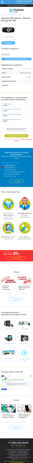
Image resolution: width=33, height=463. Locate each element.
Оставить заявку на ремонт (16, 135)
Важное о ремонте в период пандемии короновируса (24, 415)
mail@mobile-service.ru (18, 172)
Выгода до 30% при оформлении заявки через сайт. (24, 287)
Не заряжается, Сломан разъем (12, 109)
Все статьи (16, 427)
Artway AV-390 (27, 68)
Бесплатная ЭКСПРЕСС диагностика (6, 287)
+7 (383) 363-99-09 (23, 1)
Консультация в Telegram (12, 174)
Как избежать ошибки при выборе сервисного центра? (8, 415)
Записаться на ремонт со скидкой (16, 59)
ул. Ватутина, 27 (9, 165)
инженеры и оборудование (25, 215)
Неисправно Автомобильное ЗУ (12, 119)
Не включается (7, 104)
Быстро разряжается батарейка (12, 114)
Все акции (16, 299)
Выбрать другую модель (8, 42)
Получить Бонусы (16, 258)
